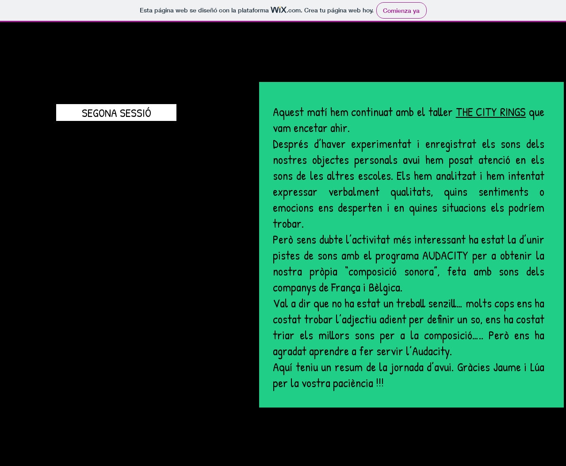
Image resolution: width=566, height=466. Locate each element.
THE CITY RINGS (491, 112)
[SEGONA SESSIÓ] (116, 112)
